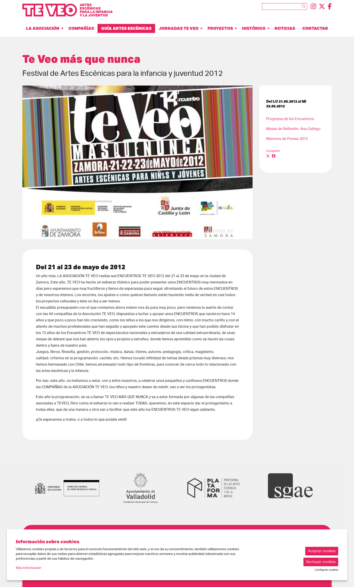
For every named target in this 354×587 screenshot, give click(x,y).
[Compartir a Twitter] (268, 156)
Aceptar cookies (321, 551)
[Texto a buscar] (284, 6)
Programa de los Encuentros (290, 119)
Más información (28, 568)
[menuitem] (313, 7)
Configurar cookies (326, 569)
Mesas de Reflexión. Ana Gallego (293, 129)
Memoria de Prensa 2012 (287, 139)
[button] (304, 6)
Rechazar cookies (320, 562)
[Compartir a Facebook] (273, 156)
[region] (137, 162)
